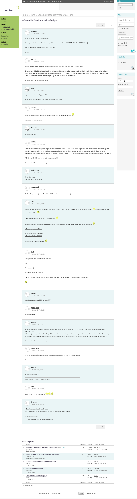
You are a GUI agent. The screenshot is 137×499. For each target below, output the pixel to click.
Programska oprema (38, 458)
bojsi (27, 477)
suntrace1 (35, 187)
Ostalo (3, 42)
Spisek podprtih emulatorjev (34, 272)
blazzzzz (28, 463)
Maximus (97, 447)
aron (32, 386)
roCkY (33, 60)
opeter (96, 454)
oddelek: (65, 493)
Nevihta (34, 31)
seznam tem (122, 62)
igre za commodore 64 (34, 468)
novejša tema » (91, 493)
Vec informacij (29, 268)
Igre (33, 451)
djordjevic (35, 308)
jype (32, 88)
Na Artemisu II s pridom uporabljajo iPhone (42, 1)
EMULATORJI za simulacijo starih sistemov (42, 454)
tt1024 (96, 462)
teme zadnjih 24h (9, 29)
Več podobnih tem (27, 485)
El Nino (34, 402)
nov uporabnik (122, 43)
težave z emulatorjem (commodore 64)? (41, 461)
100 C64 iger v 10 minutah (33, 179)
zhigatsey (28, 470)
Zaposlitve (5, 36)
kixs (32, 202)
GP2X (27, 263)
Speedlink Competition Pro (65, 224)
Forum (3, 24)
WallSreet (29, 449)
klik (54, 47)
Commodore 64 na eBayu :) (36, 476)
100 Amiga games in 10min (33, 229)
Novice (3, 19)
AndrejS (34, 127)
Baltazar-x (35, 348)
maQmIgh (35, 170)
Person (34, 107)
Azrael (96, 476)
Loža (33, 479)
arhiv (5, 21)
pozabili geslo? (122, 45)
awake (33, 293)
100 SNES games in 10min (33, 236)
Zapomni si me (123, 28)
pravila (6, 44)
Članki (3, 32)
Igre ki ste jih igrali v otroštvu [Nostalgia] (41, 447)
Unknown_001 (30, 456)
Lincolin (96, 469)
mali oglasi (7, 27)
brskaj (5, 38)
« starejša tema (44, 493)
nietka (33, 142)
